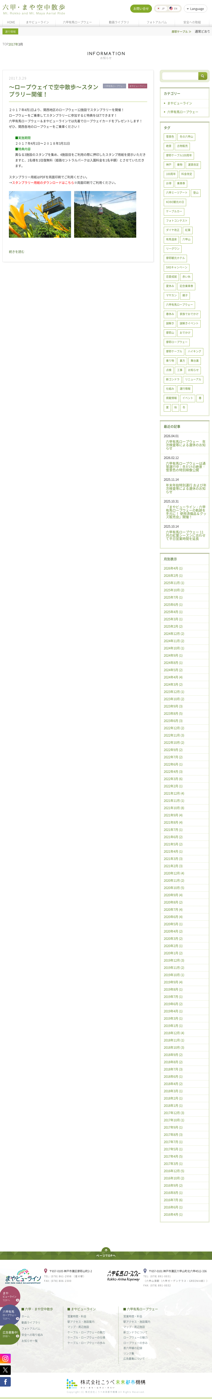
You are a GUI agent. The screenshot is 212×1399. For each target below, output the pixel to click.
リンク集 (128, 1353)
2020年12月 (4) (174, 873)
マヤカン (171, 295)
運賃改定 (193, 164)
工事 (179, 370)
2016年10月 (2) (174, 1178)
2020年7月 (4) (173, 909)
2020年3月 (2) (173, 938)
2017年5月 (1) (173, 1149)
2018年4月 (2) (173, 1083)
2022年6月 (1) (173, 764)
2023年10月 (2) (174, 699)
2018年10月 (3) (174, 1047)
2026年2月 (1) (173, 575)
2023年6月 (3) (173, 720)
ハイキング (194, 351)
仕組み (170, 388)
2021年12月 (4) (174, 793)
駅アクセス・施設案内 (80, 1321)
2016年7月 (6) (173, 1200)
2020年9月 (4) (173, 895)
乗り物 (170, 360)
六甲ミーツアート (177, 192)
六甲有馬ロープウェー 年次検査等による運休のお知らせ (186, 445)
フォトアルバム (157, 22)
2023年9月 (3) (173, 706)
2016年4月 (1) (173, 1214)
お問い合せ (141, 8)
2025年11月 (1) (174, 582)
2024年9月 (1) (173, 655)
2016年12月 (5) (174, 1171)
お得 (168, 183)
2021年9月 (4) (173, 815)
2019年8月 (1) (173, 989)
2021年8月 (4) (173, 822)
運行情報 (185, 388)
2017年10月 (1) (174, 1120)
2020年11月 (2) (174, 880)
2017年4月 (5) (173, 1156)
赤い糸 (186, 276)
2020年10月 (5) (174, 887)
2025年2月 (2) (173, 626)
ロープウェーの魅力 (135, 1337)
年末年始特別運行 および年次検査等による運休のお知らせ (186, 488)
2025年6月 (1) (173, 604)
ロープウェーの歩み (135, 1343)
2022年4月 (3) (173, 771)
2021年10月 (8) (174, 808)
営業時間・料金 (76, 1316)
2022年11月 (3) (174, 735)
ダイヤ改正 (172, 230)
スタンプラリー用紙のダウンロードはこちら (43, 182)
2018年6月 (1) (173, 1076)
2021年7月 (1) (173, 829)
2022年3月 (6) (173, 778)
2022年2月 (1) (173, 786)
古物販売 (182, 146)
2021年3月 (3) (173, 858)
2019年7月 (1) (173, 996)
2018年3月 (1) (173, 1091)
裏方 (182, 360)
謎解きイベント (189, 323)
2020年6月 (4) (173, 916)
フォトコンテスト (177, 220)
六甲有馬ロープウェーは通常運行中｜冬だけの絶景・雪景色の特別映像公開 (186, 467)
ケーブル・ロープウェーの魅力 (86, 1332)
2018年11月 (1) (174, 1040)
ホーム (26, 1316)
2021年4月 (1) (173, 851)
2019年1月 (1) (173, 1025)
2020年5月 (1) (173, 924)
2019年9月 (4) (173, 982)
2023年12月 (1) (174, 691)
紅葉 (187, 230)
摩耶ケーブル (174, 351)
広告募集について (134, 1358)
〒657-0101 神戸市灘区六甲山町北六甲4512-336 (178, 1271)
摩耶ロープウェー (177, 342)
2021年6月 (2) (173, 837)
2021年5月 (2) (173, 844)
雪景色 (170, 136)
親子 (185, 295)
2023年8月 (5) (173, 713)
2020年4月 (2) (173, 931)
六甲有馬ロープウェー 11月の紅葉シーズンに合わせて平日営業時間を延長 (186, 535)
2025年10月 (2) (174, 590)
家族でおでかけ (189, 314)
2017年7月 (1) (173, 1141)
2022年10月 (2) (174, 742)
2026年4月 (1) (173, 568)
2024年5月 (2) (173, 670)
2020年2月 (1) (173, 945)
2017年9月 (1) (173, 1127)
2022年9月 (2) (173, 749)
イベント (187, 398)
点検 (168, 370)
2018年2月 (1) (173, 1098)
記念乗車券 (186, 286)
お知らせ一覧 (30, 1341)
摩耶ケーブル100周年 (179, 155)
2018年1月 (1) (173, 1105)
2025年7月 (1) (173, 597)
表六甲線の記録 (132, 1348)
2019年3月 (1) (173, 1018)
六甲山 (186, 239)
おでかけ (185, 332)
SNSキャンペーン (176, 267)
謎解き (170, 323)
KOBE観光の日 (175, 202)
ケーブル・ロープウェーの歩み (86, 1343)
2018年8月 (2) (173, 1062)
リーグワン (172, 248)
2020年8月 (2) (173, 902)
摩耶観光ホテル (175, 258)
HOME (11, 22)
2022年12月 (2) (174, 728)
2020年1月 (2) (173, 953)
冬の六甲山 (186, 136)
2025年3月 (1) (173, 619)
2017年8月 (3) (173, 1134)
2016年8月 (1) (173, 1192)
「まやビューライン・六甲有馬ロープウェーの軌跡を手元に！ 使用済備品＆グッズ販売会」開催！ (186, 511)
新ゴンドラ (172, 379)
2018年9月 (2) (173, 1054)
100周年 (171, 174)
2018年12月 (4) (174, 1033)
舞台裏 (195, 360)
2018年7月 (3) (173, 1069)
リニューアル (193, 379)
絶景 (168, 146)
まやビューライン (37, 22)
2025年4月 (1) (173, 611)
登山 (196, 192)
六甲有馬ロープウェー (77, 22)
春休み (170, 314)
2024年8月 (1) (173, 662)
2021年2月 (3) (173, 866)
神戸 (168, 164)
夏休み (170, 286)
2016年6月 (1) (173, 1207)
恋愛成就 (171, 276)
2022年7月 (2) (173, 757)
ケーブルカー (174, 211)
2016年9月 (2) (173, 1185)
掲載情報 (171, 398)
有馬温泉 (171, 239)
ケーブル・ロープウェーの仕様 (86, 1337)
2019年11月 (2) (174, 967)
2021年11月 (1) (174, 800)
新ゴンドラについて (135, 1332)
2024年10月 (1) (174, 648)
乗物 (179, 164)
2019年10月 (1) (174, 974)
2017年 (13, 44)
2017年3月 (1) (173, 1163)
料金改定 (186, 174)
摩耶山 (170, 332)
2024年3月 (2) (173, 684)
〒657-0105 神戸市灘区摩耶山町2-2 (70, 1271)
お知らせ (193, 370)
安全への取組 (192, 22)
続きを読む (16, 251)
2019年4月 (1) (173, 1011)
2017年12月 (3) (174, 1112)
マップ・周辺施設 (78, 1327)
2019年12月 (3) (174, 960)
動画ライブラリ (119, 22)
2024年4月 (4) (173, 677)
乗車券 (181, 183)
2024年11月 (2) (174, 641)
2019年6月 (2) (173, 1004)
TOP (5, 44)
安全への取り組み (32, 1335)
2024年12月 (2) (174, 633)
